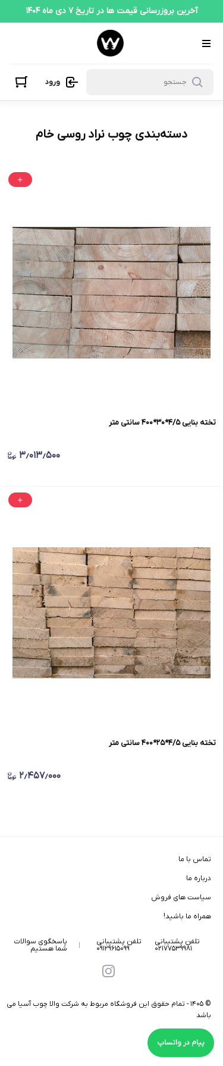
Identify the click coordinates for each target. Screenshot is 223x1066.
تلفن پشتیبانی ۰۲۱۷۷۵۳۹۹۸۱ (177, 945)
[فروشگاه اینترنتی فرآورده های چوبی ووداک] (110, 43)
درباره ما (198, 878)
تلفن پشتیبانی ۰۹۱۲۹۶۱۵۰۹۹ (119, 945)
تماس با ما (194, 859)
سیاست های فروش (181, 897)
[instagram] (108, 972)
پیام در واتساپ (181, 1043)
